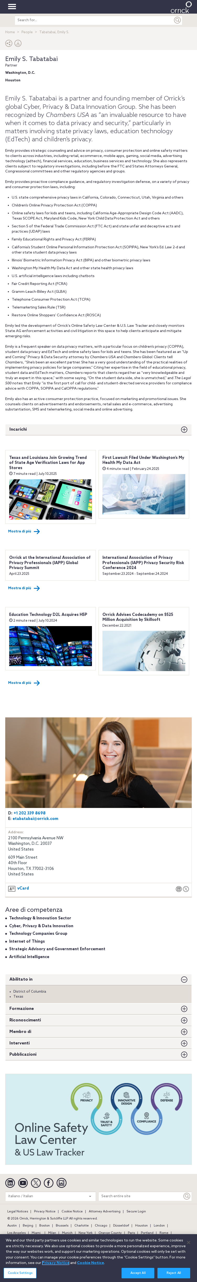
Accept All (138, 1275)
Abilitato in (20, 979)
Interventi (19, 1043)
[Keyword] (187, 1196)
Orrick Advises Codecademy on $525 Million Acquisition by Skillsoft (137, 617)
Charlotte (81, 1226)
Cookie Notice (72, 1211)
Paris (131, 1233)
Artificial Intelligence (29, 957)
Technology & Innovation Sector (40, 918)
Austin (12, 1226)
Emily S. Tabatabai (31, 59)
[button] (9, 44)
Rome (164, 1233)
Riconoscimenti (25, 1020)
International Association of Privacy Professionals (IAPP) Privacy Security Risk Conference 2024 (143, 562)
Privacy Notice (45, 1211)
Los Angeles (16, 1233)
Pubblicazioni (22, 1054)
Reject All (174, 1275)
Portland (147, 1233)
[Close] (188, 1245)
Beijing (28, 1226)
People (27, 32)
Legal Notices (17, 1211)
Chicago (101, 1226)
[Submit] (177, 20)
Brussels (62, 1226)
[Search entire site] (140, 1196)
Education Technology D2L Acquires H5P (48, 614)
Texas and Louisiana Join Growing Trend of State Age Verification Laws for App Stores (48, 463)
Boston (44, 1226)
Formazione (21, 1008)
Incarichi (18, 429)
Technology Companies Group (38, 933)
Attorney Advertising (105, 1211)
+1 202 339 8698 (30, 813)
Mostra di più (24, 531)
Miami (36, 1233)
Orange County (110, 1233)
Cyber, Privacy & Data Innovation (41, 926)
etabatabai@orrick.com (35, 819)
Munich (67, 1233)
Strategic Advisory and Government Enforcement (57, 949)
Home (10, 32)
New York (85, 1233)
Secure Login (136, 1211)
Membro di (20, 1031)
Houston (141, 1226)
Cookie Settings (20, 1275)
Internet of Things (27, 941)
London (159, 1226)
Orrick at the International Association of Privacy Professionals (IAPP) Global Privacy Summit (50, 562)
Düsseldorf (121, 1226)
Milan (52, 1233)
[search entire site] (94, 20)
